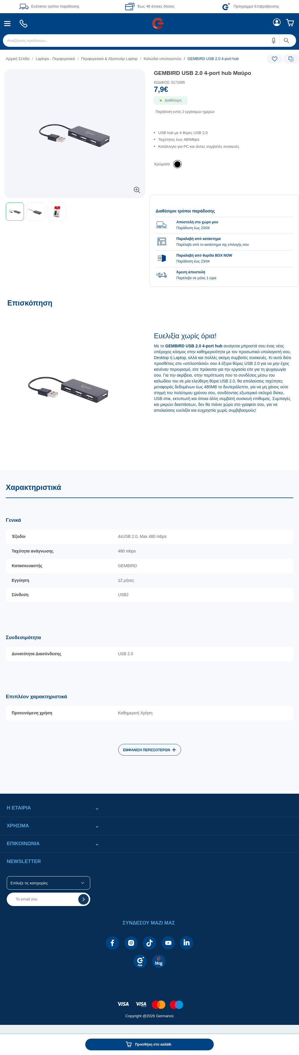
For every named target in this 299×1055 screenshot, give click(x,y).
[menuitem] (7, 23)
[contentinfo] (149, 1001)
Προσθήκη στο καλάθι (153, 1044)
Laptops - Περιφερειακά (55, 58)
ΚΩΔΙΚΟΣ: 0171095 (169, 82)
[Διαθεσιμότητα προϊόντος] (224, 104)
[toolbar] (74, 212)
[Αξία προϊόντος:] (224, 90)
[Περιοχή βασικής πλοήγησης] (149, 23)
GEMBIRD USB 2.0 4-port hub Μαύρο (202, 73)
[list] (113, 58)
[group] (224, 241)
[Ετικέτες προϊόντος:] (74, 76)
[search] (149, 40)
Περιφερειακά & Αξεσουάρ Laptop (109, 58)
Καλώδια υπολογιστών (162, 58)
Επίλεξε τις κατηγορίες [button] (29, 883)
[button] (274, 40)
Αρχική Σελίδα (17, 58)
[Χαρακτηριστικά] (149, 630)
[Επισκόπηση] (149, 381)
